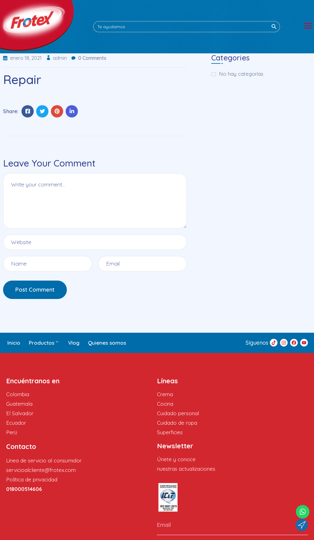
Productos (44, 343)
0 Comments (92, 58)
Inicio (13, 342)
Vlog (73, 342)
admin (60, 58)
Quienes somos (107, 342)
